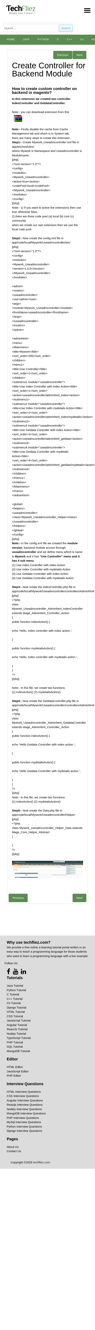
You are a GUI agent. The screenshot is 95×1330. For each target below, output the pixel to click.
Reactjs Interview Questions (25, 1104)
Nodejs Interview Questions (24, 1109)
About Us (13, 1146)
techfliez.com (41, 1162)
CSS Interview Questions (23, 1096)
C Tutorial (13, 994)
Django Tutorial (16, 1007)
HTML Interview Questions (24, 1091)
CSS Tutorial (15, 1016)
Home (11, 39)
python (43, 39)
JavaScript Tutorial (19, 1020)
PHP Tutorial (15, 1042)
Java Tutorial (15, 985)
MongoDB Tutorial (18, 1051)
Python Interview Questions (24, 1126)
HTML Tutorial (16, 1011)
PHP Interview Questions (23, 1117)
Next (79, 55)
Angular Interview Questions (25, 1100)
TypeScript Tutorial (19, 1037)
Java (26, 39)
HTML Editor (15, 1067)
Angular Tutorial (17, 1025)
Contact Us (14, 1151)
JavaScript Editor (18, 1071)
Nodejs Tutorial (16, 1033)
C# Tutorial (14, 1003)
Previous (62, 55)
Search (65, 28)
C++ (69, 39)
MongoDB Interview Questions (26, 1113)
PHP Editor (14, 1075)
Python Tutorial (16, 990)
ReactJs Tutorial (17, 1029)
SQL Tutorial (15, 1046)
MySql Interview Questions (24, 1122)
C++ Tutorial (15, 998)
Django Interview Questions (24, 1130)
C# (82, 39)
